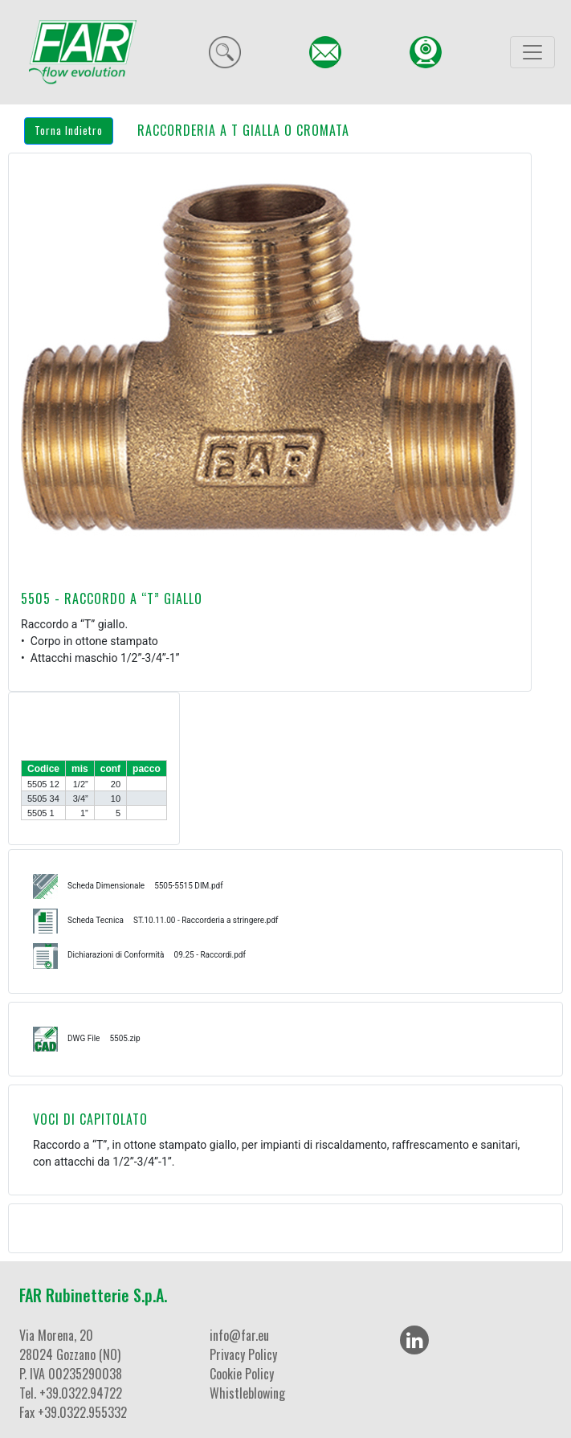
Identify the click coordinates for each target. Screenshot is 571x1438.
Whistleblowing (247, 1393)
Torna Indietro (69, 130)
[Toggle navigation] (532, 52)
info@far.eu (239, 1335)
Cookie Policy (242, 1373)
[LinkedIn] (414, 1340)
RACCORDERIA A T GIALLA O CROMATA (243, 130)
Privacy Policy (243, 1354)
